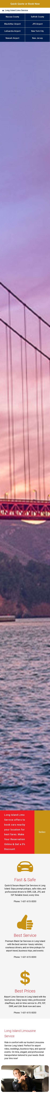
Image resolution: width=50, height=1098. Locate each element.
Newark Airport (12, 38)
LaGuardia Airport (12, 31)
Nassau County (12, 17)
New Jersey (37, 38)
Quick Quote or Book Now (25, 3)
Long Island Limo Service (16, 10)
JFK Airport (37, 24)
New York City (37, 31)
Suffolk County (37, 17)
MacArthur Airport (12, 24)
